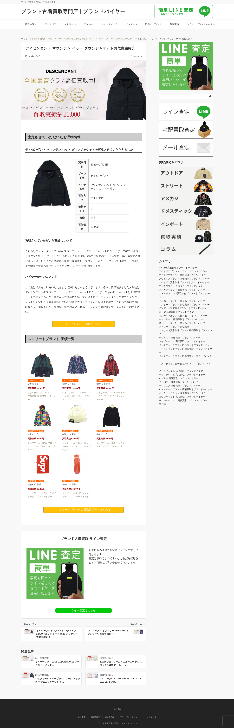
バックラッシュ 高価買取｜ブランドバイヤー (182, 374)
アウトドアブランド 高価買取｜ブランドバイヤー (184, 278)
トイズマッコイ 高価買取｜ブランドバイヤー (182, 341)
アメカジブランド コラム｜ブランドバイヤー (182, 286)
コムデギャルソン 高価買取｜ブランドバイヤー (183, 315)
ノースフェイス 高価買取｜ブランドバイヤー (182, 371)
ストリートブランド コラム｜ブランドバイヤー (183, 323)
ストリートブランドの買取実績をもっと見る (84, 509)
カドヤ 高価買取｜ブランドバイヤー (177, 312)
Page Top (117, 707)
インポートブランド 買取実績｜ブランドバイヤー (184, 304)
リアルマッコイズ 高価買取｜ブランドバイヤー (183, 400)
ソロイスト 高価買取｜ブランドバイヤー (180, 337)
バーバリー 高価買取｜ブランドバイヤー (180, 382)
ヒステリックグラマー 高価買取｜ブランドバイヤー (185, 389)
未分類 (162, 404)
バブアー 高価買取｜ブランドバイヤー (178, 378)
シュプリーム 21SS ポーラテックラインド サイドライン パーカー (111, 396)
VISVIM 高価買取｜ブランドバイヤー (178, 267)
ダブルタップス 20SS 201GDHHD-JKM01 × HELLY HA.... (41, 396)
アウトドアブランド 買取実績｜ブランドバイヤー (184, 275)
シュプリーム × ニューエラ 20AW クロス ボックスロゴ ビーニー (76, 446)
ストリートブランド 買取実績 (174, 326)
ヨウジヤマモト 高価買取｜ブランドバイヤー (182, 396)
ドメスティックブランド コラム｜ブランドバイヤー (185, 345)
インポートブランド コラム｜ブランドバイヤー (183, 301)
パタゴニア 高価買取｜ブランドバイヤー (180, 385)
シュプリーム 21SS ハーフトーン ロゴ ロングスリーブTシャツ (76, 396)
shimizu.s (137, 56)
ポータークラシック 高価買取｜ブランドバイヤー (184, 393)
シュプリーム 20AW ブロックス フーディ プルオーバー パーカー (42, 446)
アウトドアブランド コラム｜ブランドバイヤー (183, 271)
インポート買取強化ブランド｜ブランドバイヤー (184, 308)
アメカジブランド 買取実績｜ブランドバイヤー (183, 290)
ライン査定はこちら (83, 610)
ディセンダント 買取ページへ (83, 323)
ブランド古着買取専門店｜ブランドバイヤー (73, 11)
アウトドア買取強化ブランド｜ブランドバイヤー (184, 282)
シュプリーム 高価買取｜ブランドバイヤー (181, 319)
